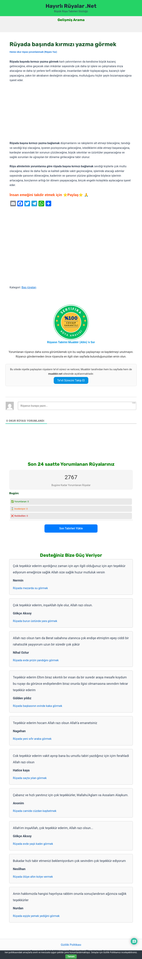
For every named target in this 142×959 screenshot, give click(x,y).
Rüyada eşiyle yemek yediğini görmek (36, 916)
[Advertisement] (71, 112)
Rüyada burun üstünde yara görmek (35, 621)
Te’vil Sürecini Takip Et (71, 380)
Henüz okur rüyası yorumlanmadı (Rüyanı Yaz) (33, 52)
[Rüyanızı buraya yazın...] (77, 406)
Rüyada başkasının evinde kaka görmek (37, 706)
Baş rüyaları (29, 287)
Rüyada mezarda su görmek (30, 588)
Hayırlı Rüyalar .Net (71, 6)
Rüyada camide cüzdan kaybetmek (34, 811)
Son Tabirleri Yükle (71, 528)
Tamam (71, 956)
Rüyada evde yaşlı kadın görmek (33, 843)
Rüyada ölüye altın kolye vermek (33, 876)
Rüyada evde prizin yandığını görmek (36, 660)
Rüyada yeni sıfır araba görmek (32, 738)
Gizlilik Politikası (71, 944)
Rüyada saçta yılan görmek (30, 778)
